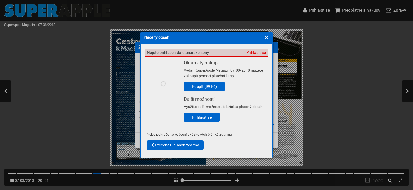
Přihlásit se (256, 52)
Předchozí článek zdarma (175, 145)
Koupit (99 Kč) (204, 86)
